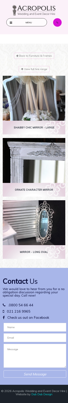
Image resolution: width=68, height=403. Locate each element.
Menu (29, 22)
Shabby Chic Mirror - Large (34, 127)
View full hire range (34, 69)
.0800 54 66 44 (18, 305)
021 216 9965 (16, 311)
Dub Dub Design (41, 394)
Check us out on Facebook (26, 317)
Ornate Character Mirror (34, 189)
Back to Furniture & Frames (34, 55)
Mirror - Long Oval (34, 252)
